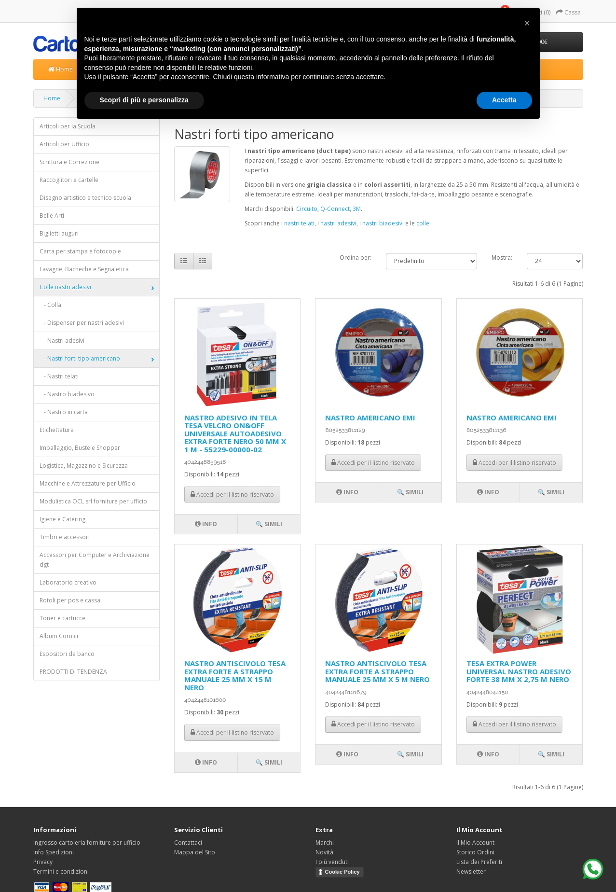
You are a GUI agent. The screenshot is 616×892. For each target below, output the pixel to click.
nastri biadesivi (383, 223)
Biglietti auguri (59, 233)
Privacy (43, 862)
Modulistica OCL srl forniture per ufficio (93, 501)
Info (206, 524)
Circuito (306, 209)
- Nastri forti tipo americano (80, 358)
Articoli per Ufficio (64, 144)
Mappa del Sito (194, 852)
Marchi (324, 842)
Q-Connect (335, 209)
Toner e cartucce (62, 618)
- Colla (50, 305)
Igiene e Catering (62, 519)
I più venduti (332, 862)
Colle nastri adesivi (65, 287)
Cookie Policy (342, 872)
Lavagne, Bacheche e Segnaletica (84, 269)
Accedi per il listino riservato (232, 494)
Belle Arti (52, 215)
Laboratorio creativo (68, 582)
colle (422, 223)
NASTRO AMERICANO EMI (370, 417)
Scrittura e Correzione (69, 162)
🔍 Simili (269, 524)
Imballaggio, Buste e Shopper (80, 448)
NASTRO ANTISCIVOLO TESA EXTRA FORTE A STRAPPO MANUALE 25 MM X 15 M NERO (235, 675)
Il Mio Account (475, 842)
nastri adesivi (338, 223)
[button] (527, 23)
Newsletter (471, 871)
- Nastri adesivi (62, 340)
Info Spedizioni (53, 852)
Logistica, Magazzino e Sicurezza (84, 465)
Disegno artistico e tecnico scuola (85, 198)
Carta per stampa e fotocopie (80, 251)
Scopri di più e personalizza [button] (144, 100)
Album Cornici (59, 636)
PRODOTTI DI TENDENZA (73, 672)
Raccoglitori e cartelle (69, 180)
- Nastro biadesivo (67, 394)
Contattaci (188, 842)
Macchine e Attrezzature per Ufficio (88, 483)
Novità (324, 852)
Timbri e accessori (65, 537)
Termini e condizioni (61, 871)
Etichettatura (57, 430)
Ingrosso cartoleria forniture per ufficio (86, 842)
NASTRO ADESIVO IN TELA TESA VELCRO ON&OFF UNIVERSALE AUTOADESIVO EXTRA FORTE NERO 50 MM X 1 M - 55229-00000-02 (235, 433)
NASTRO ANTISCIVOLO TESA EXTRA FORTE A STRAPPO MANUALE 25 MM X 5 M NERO (377, 671)
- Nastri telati (59, 376)
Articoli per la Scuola (68, 126)
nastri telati (299, 223)
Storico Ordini (475, 852)
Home (60, 69)
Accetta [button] (504, 100)
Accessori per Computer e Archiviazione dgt (95, 560)
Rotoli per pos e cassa (70, 600)
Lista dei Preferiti (479, 862)
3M (357, 209)
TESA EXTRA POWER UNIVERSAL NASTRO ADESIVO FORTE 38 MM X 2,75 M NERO (518, 671)
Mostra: (502, 257)
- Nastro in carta (64, 412)
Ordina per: (355, 257)
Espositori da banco (67, 654)
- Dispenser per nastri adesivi (82, 323)
